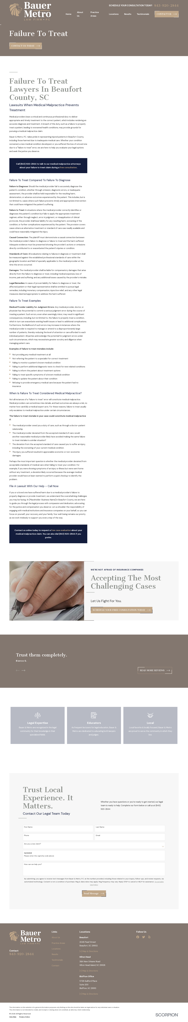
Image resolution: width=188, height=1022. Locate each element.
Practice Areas (58, 943)
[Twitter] (143, 937)
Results (55, 954)
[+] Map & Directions (88, 951)
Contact (55, 965)
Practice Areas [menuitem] (95, 14)
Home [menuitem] (68, 14)
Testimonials (57, 960)
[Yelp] (149, 937)
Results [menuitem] (127, 14)
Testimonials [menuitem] (143, 14)
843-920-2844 (166, 5)
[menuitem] (12, 1016)
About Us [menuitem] (80, 14)
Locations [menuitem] (114, 14)
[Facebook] (137, 937)
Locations (56, 948)
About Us (56, 937)
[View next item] (23, 670)
